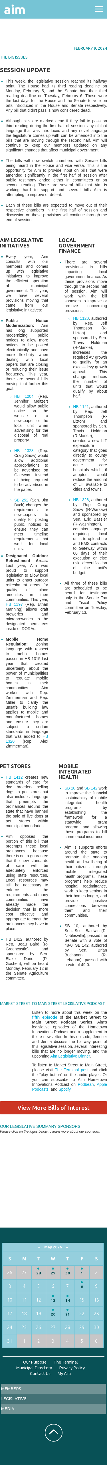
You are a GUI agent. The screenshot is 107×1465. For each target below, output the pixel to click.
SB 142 (91, 788)
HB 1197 (14, 604)
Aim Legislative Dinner (70, 1056)
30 (67, 1273)
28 (38, 1273)
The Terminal (66, 1362)
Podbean (86, 1084)
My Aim (64, 1373)
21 (67, 1314)
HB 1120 (81, 318)
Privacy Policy (72, 1367)
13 (53, 1300)
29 (53, 1273)
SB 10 (69, 788)
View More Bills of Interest (53, 1107)
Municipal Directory (34, 1367)
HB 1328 (24, 450)
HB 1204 (24, 396)
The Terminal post (71, 1070)
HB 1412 (14, 777)
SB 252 (21, 500)
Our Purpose (35, 1362)
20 (53, 1314)
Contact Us (40, 1373)
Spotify (64, 1089)
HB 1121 (81, 406)
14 (67, 1300)
